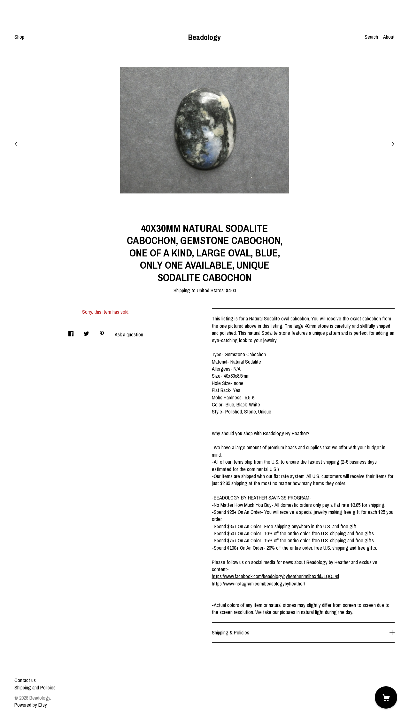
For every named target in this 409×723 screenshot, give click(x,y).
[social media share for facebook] (70, 332)
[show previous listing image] (30, 142)
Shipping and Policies (35, 687)
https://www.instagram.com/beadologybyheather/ (258, 583)
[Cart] (386, 697)
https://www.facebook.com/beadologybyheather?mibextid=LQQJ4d (275, 576)
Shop (19, 36)
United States (210, 290)
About (389, 36)
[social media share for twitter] (86, 332)
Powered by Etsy (30, 704)
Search (371, 36)
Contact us (25, 680)
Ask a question (129, 334)
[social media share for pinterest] (101, 332)
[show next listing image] (379, 142)
